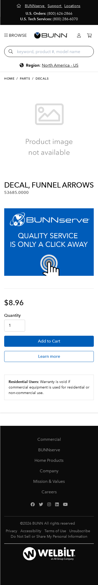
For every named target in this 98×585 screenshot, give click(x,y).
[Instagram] (49, 504)
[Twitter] (41, 504)
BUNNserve (49, 449)
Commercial (49, 439)
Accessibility (30, 531)
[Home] (19, 6)
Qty (12, 315)
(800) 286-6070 (65, 19)
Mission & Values (49, 481)
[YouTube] (65, 504)
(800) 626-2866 (59, 13)
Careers (49, 491)
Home (9, 78)
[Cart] (89, 35)
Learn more (49, 356)
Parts (25, 78)
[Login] (79, 35)
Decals (42, 78)
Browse (15, 35)
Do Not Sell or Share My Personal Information (49, 536)
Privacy (11, 531)
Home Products (49, 460)
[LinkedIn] (57, 504)
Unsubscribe (79, 531)
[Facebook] (33, 504)
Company (49, 470)
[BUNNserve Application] (49, 242)
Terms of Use (55, 531)
